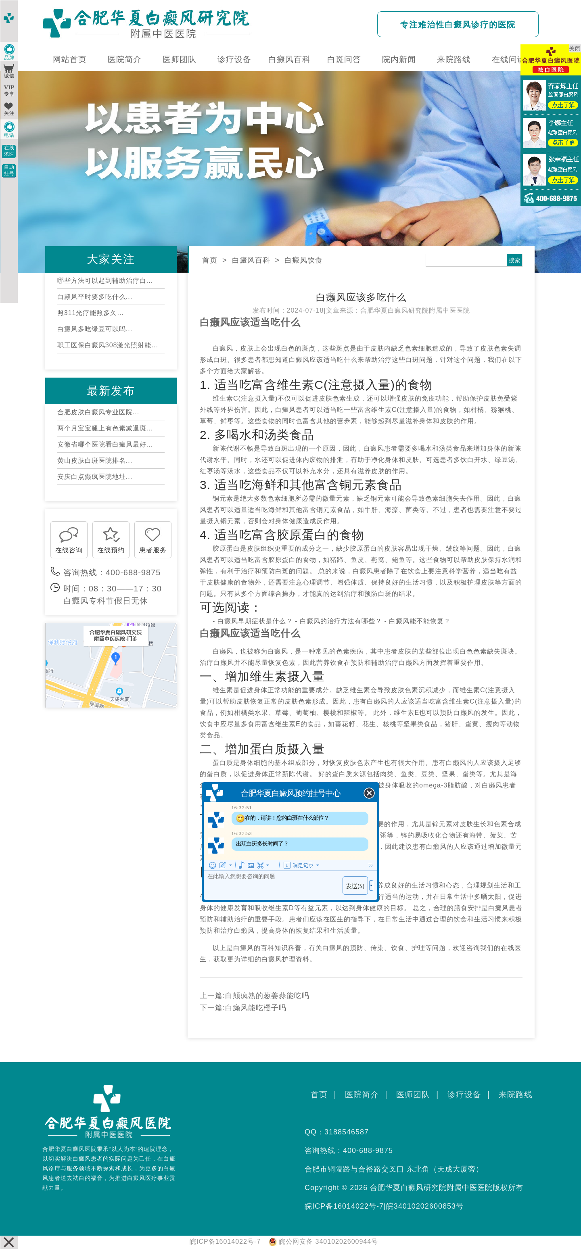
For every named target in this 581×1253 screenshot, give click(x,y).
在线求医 (9, 151)
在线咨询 (69, 550)
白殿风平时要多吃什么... (94, 296)
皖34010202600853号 (425, 1206)
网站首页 (70, 59)
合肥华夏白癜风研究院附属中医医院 (415, 310)
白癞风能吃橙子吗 (255, 1008)
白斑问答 (344, 59)
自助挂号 (9, 170)
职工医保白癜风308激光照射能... (107, 345)
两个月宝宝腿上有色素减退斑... (105, 428)
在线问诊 (509, 59)
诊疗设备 (234, 59)
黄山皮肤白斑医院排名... (94, 460)
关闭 (575, 48)
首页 (209, 260)
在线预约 (111, 550)
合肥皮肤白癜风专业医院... (98, 412)
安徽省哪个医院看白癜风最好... (105, 444)
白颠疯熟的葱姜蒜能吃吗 (267, 996)
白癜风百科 (289, 59)
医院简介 (125, 59)
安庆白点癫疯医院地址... (94, 476)
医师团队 (179, 59)
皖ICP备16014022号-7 (344, 1206)
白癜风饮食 (303, 260)
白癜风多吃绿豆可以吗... (94, 329)
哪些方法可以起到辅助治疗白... (105, 280)
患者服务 (153, 550)
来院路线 (454, 59)
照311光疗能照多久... (90, 312)
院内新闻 (399, 59)
